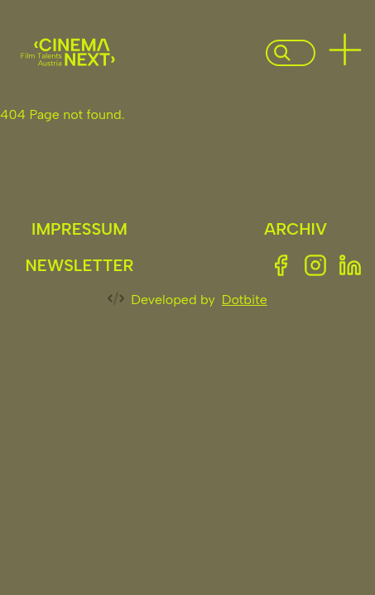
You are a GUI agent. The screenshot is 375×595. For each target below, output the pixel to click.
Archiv (295, 229)
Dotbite (244, 299)
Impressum (79, 229)
